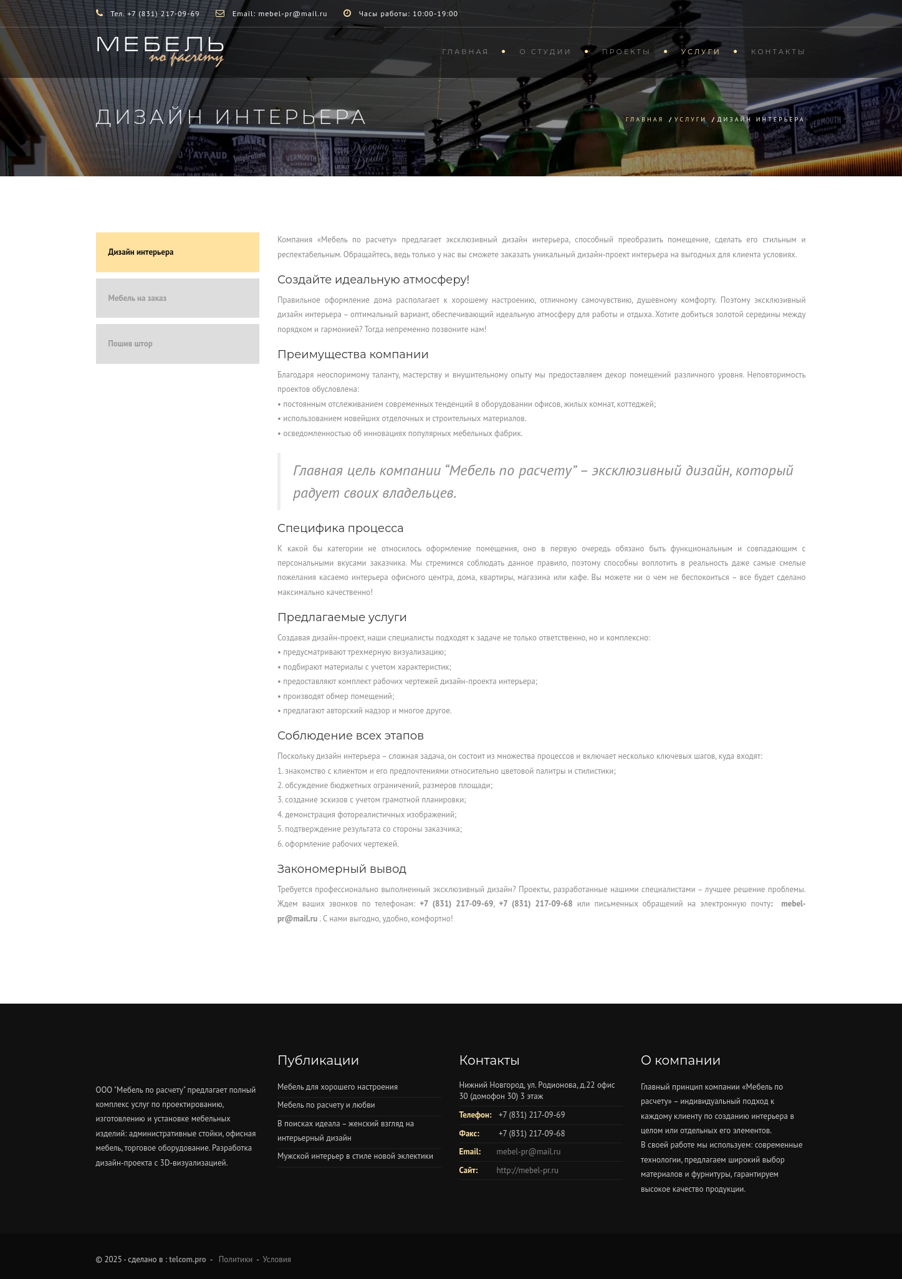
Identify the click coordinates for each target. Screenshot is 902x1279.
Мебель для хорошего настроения (337, 1087)
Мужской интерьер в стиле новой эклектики (355, 1156)
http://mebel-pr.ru (528, 1170)
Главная (465, 51)
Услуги (701, 51)
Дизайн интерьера (141, 252)
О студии (545, 51)
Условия (277, 1259)
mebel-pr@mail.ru (529, 1151)
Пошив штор (130, 343)
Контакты (779, 51)
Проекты (626, 51)
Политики (236, 1259)
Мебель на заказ (137, 298)
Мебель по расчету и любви (326, 1105)
